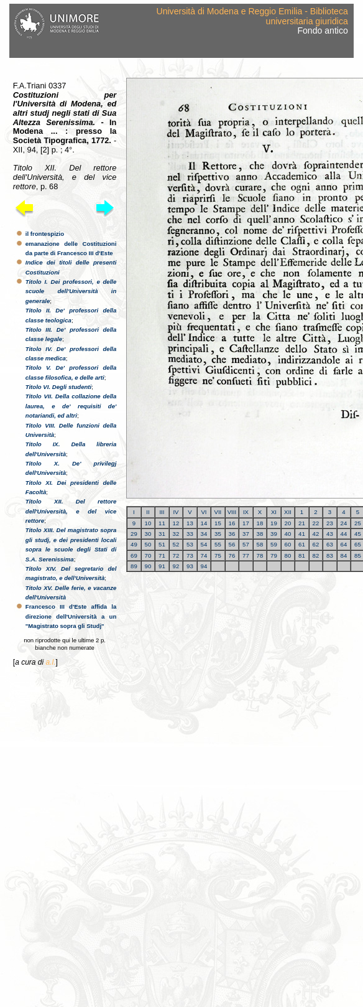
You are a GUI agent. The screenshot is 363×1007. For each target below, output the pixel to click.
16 (232, 523)
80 (288, 555)
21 (301, 523)
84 (344, 555)
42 (316, 533)
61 (301, 544)
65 (357, 544)
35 (217, 533)
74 (204, 555)
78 (260, 555)
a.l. (50, 662)
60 (288, 544)
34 (204, 533)
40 (288, 533)
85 (357, 555)
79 (273, 555)
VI (203, 511)
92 (176, 566)
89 (134, 566)
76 (232, 555)
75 (217, 555)
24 (344, 523)
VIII (231, 511)
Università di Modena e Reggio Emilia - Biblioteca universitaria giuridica (252, 16)
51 (162, 544)
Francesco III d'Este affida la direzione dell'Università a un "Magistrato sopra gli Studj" (71, 616)
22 (316, 523)
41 (301, 533)
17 (245, 523)
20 (288, 523)
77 (245, 555)
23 (329, 523)
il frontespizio (44, 233)
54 (204, 544)
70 (148, 555)
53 (189, 544)
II (147, 511)
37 (245, 533)
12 (176, 523)
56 (232, 544)
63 (329, 544)
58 (260, 544)
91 (162, 566)
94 (204, 566)
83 (329, 555)
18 (260, 523)
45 (357, 533)
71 (162, 555)
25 (357, 523)
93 (189, 566)
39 (273, 533)
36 (232, 533)
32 (176, 533)
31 (162, 533)
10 (148, 523)
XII (288, 511)
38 (260, 533)
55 (217, 544)
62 (316, 544)
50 (148, 544)
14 (204, 523)
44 (344, 533)
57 (245, 544)
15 (217, 523)
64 (344, 544)
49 (134, 544)
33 (189, 533)
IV (175, 511)
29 (134, 533)
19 (273, 523)
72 (176, 555)
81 (301, 555)
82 (316, 555)
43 (329, 533)
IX (246, 511)
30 (148, 533)
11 (162, 523)
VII (218, 511)
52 (176, 544)
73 (189, 555)
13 (189, 523)
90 (148, 566)
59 (273, 544)
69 (134, 555)
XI (274, 511)
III (161, 511)
